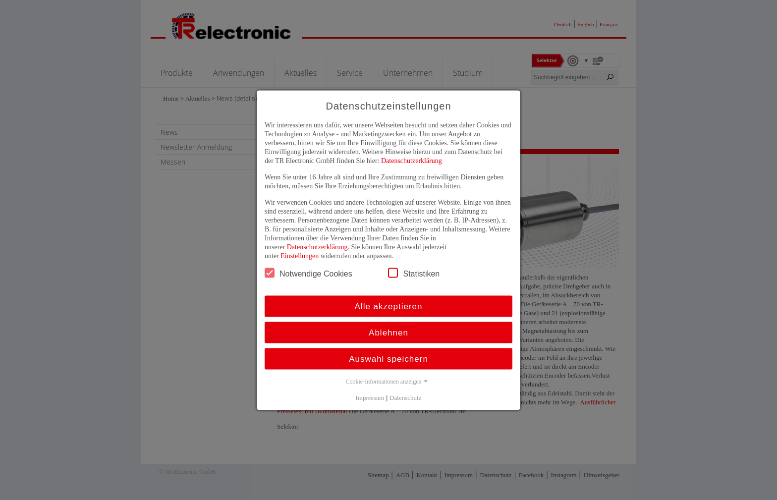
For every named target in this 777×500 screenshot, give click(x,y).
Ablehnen (388, 332)
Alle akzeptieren (389, 306)
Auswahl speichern (388, 358)
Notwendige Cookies (308, 273)
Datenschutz (405, 397)
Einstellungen (299, 255)
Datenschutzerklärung (411, 160)
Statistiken (414, 273)
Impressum (370, 397)
